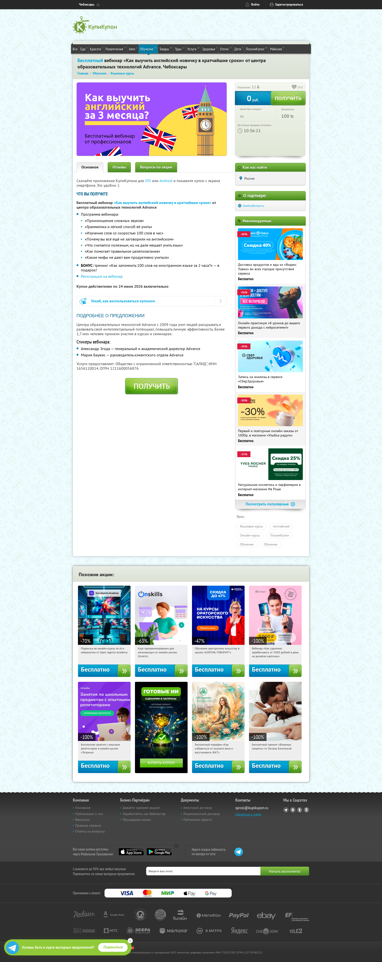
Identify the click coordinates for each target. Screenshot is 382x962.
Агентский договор (197, 807)
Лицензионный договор (201, 814)
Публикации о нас (89, 814)
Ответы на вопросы (90, 831)
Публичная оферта (197, 819)
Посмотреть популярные (270, 504)
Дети (238, 48)
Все (75, 48)
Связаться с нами (248, 814)
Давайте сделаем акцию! (141, 807)
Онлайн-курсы (250, 535)
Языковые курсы (251, 526)
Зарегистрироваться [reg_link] (289, 4)
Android (166, 180)
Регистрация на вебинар (102, 276)
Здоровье (209, 48)
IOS (148, 180)
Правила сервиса (88, 825)
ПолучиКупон (256, 48)
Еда (83, 48)
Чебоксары (86, 4)
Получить (152, 386)
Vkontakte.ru (293, 810)
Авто (133, 48)
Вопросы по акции (156, 167)
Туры (180, 48)
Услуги (193, 48)
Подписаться (113, 947)
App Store (131, 852)
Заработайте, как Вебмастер (144, 814)
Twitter (299, 810)
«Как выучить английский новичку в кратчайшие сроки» (162, 202)
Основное (89, 167)
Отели (226, 48)
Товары (165, 48)
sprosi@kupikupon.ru (251, 807)
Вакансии (82, 819)
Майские (277, 48)
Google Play (159, 852)
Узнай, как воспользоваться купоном (123, 301)
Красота (96, 48)
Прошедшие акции (137, 819)
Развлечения (115, 48)
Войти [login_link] (255, 4)
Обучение (148, 48)
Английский (281, 526)
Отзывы (119, 167)
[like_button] (294, 87)
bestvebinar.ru (253, 206)
